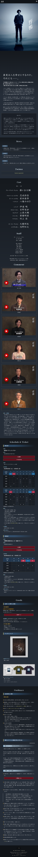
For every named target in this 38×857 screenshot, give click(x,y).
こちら (5, 841)
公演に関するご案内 (14, 523)
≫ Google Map (19, 459)
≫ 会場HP (19, 456)
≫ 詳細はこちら (19, 778)
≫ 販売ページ (18, 614)
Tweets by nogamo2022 (19, 173)
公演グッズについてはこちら (13, 708)
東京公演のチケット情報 (21, 706)
